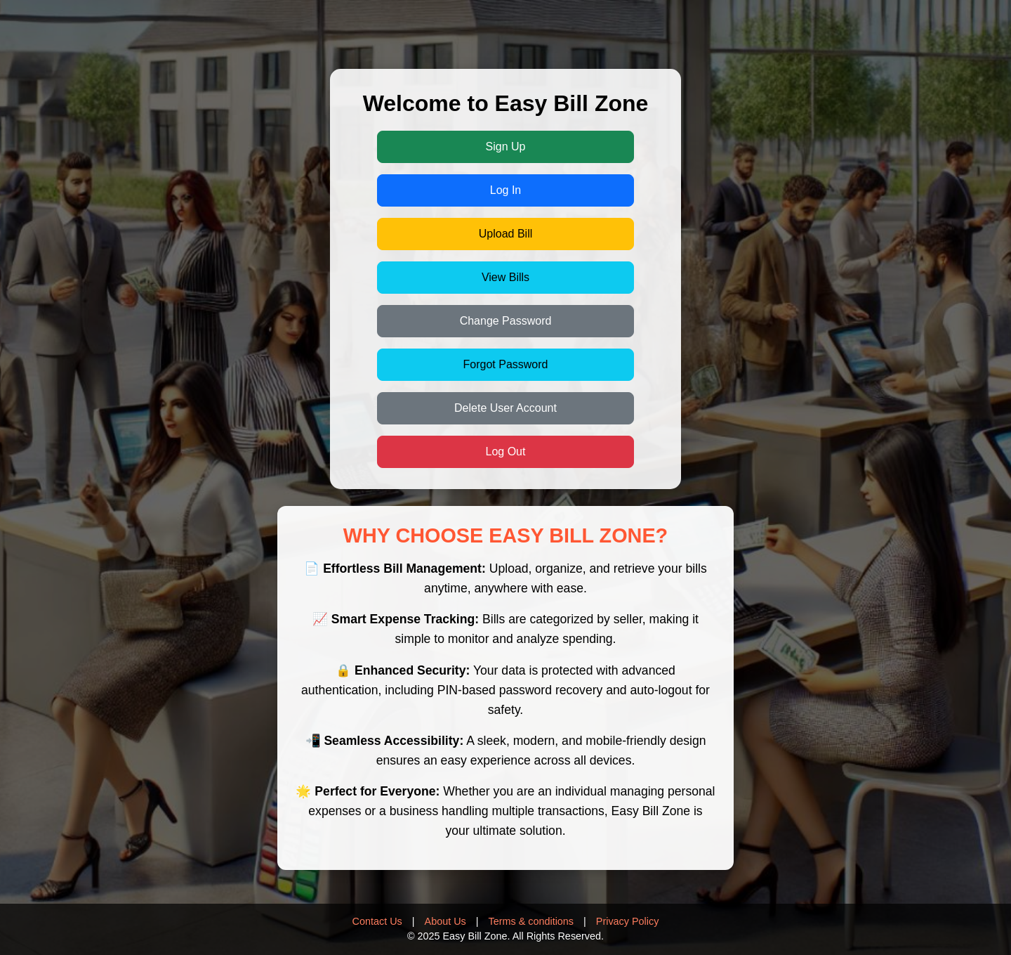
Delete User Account (505, 408)
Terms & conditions (531, 921)
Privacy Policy (627, 921)
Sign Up (506, 146)
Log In (505, 190)
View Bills (505, 277)
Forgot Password (505, 364)
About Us (445, 921)
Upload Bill (505, 234)
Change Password (506, 321)
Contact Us (377, 921)
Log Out (506, 451)
